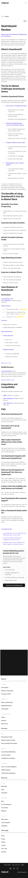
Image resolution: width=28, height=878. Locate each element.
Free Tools (4, 848)
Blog (2, 801)
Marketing (4, 786)
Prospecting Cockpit (6, 737)
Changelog (4, 825)
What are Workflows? (7, 702)
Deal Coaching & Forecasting (9, 743)
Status (22, 864)
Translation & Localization (8, 758)
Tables (3, 717)
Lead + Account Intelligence (9, 766)
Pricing (3, 839)
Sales (2, 789)
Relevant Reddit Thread (7, 380)
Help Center (4, 819)
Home (2, 835)
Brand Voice (4, 723)
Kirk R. (17, 314)
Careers (3, 845)
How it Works (4, 687)
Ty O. (14, 317)
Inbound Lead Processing (8, 740)
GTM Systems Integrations (8, 773)
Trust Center (4, 807)
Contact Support (5, 822)
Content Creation (6, 755)
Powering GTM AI (6, 694)
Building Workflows (6, 705)
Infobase (3, 720)
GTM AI (3, 842)
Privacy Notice (7, 864)
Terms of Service (16, 864)
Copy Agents (4, 709)
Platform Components (7, 690)
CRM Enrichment (5, 770)
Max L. (17, 309)
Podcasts (3, 852)
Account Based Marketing (8, 752)
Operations (4, 792)
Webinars (3, 811)
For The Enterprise (6, 804)
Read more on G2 (6, 363)
